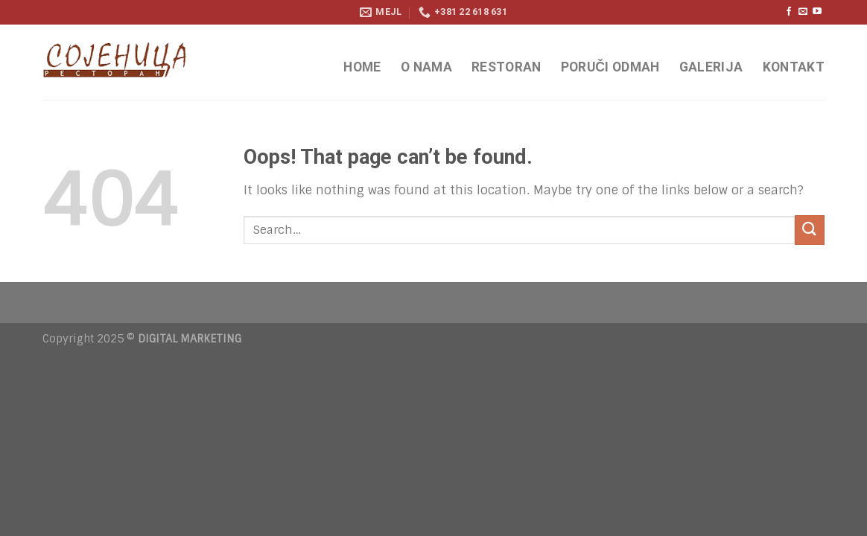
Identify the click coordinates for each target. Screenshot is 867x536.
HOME (362, 67)
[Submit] (810, 229)
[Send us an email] (802, 12)
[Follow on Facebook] (788, 12)
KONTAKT (794, 67)
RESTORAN (506, 67)
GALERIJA (711, 67)
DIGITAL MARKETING (189, 338)
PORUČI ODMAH (610, 67)
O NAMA (426, 67)
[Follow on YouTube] (817, 12)
